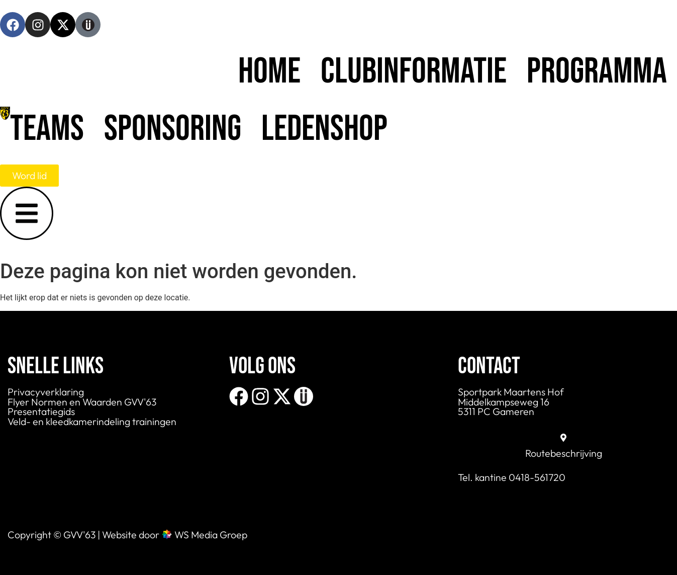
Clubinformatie (414, 71)
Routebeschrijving (563, 453)
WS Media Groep (210, 534)
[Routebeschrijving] (563, 438)
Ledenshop (324, 129)
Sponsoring (172, 129)
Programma (597, 71)
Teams (47, 129)
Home (269, 71)
